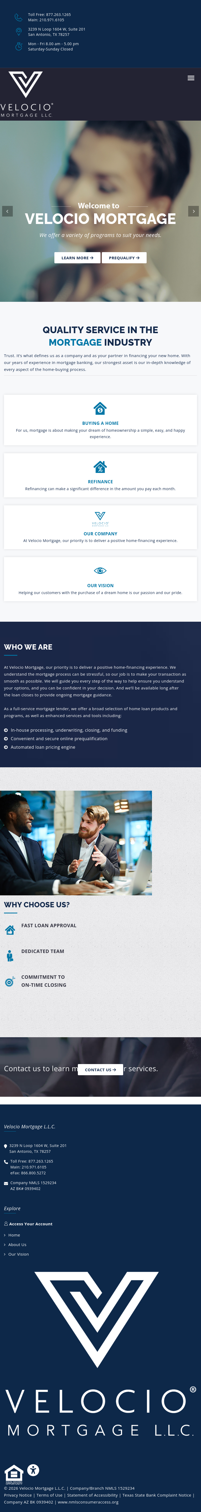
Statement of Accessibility (92, 1495)
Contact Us (100, 1069)
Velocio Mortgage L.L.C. (42, 1488)
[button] (7, 211)
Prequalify (124, 257)
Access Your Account (28, 1223)
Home (14, 1235)
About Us (17, 1244)
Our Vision (18, 1254)
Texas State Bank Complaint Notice (156, 1495)
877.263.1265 (58, 14)
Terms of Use (50, 1495)
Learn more (78, 257)
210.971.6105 (51, 19)
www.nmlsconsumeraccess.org (88, 1502)
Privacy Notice (18, 1495)
